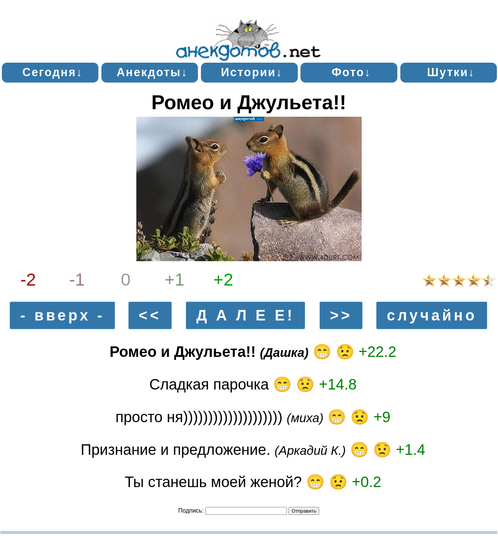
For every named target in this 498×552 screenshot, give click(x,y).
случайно (432, 315)
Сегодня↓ (52, 72)
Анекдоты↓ (152, 72)
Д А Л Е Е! (245, 315)
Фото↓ (351, 72)
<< (150, 315)
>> (341, 315)
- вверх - (62, 315)
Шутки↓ (451, 72)
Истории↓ (252, 72)
